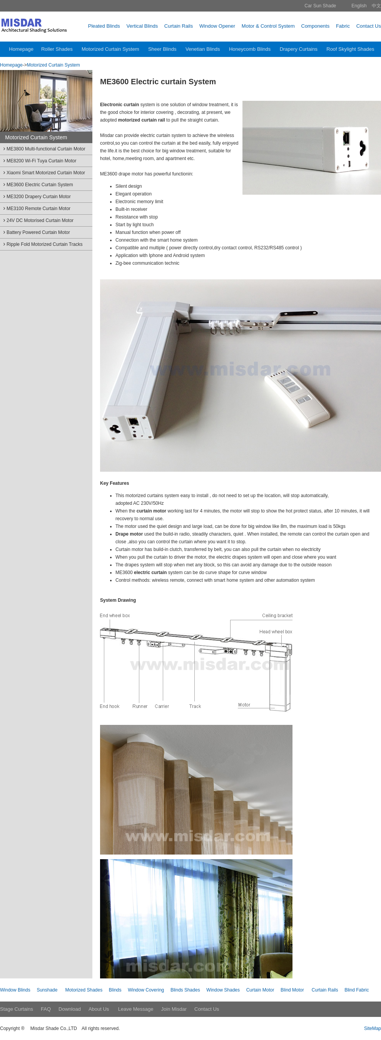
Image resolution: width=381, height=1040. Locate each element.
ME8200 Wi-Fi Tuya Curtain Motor (39, 160)
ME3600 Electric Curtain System (37, 184)
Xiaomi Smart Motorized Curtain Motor (43, 172)
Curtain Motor (260, 990)
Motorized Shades (83, 990)
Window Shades (223, 990)
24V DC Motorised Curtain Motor (38, 220)
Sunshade (47, 990)
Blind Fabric (356, 990)
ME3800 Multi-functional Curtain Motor (43, 148)
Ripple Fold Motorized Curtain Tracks (42, 243)
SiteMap (372, 1028)
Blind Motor (292, 990)
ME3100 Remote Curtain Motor (36, 208)
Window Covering (146, 990)
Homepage (11, 65)
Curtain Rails (325, 990)
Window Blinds (15, 990)
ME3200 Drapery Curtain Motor (36, 196)
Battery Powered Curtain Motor (36, 232)
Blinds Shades (185, 990)
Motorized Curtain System (53, 65)
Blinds (115, 990)
